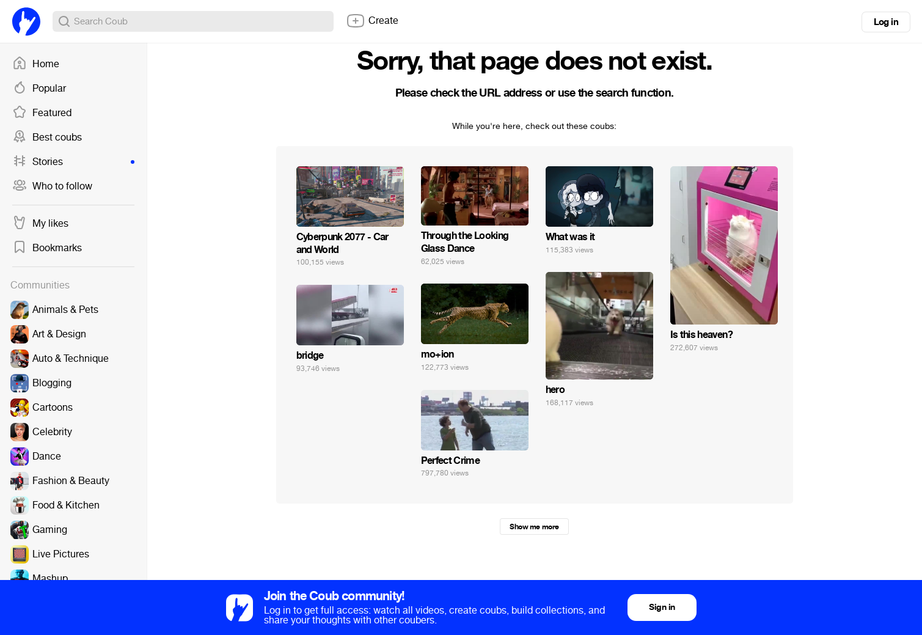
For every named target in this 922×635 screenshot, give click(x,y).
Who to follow (52, 186)
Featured (41, 113)
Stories (73, 162)
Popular (39, 88)
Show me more (534, 527)
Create (372, 21)
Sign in (662, 607)
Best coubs (47, 137)
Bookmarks (47, 248)
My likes (40, 223)
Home (35, 64)
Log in (886, 22)
